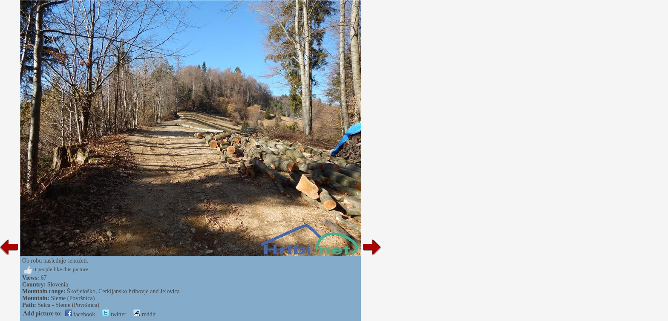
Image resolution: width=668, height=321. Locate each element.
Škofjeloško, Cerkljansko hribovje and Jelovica (123, 291)
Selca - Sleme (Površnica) (68, 305)
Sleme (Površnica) (73, 298)
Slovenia (57, 284)
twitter (114, 314)
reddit (144, 314)
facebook (80, 314)
